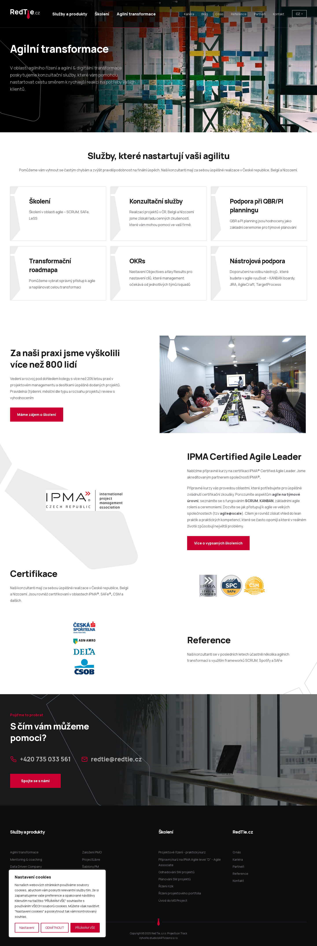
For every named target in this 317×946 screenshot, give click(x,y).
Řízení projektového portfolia (179, 893)
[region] (57, 903)
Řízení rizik (165, 886)
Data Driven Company (26, 866)
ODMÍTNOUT (54, 927)
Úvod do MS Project (172, 900)
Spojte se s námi (35, 793)
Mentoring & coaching (26, 859)
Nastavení (26, 927)
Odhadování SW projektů (176, 872)
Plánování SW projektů (174, 879)
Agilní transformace (24, 852)
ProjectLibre (91, 859)
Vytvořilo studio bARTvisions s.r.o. (158, 938)
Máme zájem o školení (36, 414)
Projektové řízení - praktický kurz (182, 852)
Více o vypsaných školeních (218, 543)
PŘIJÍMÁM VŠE (85, 927)
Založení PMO (92, 852)
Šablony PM (90, 866)
